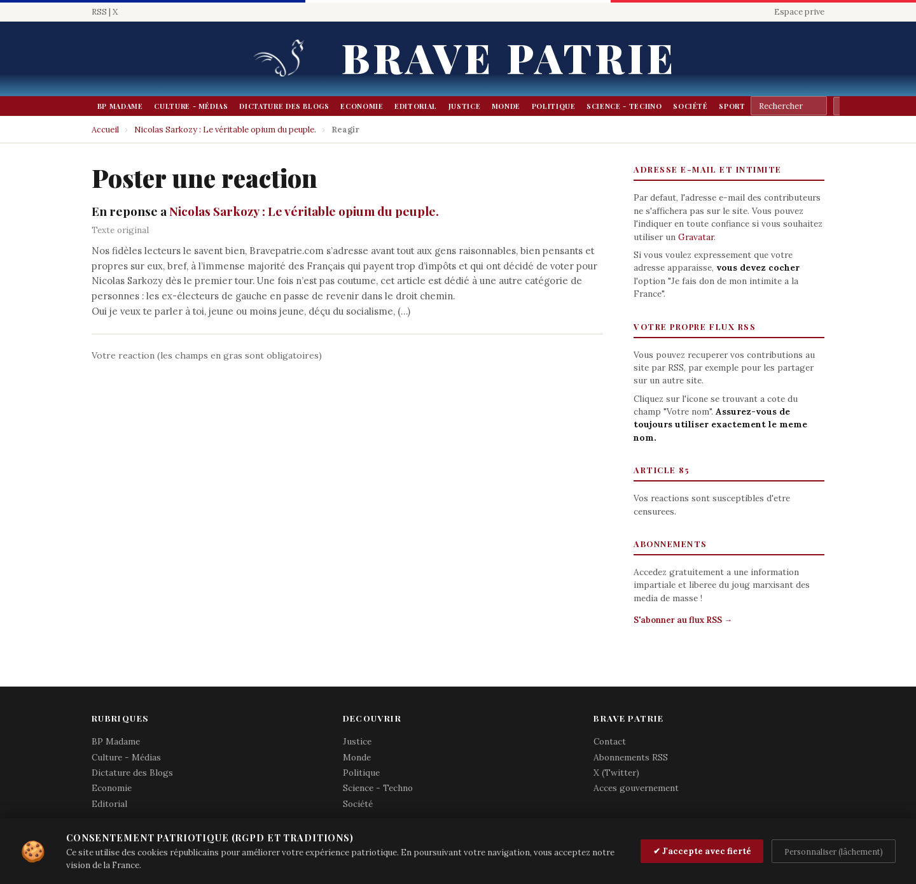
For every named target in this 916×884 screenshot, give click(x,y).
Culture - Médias (191, 106)
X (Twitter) (616, 772)
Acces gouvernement (636, 788)
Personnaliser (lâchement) (833, 851)
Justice (464, 106)
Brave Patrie (509, 57)
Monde (506, 106)
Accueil (105, 129)
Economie (361, 106)
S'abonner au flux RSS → (683, 620)
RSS (99, 11)
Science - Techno (624, 106)
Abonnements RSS (630, 757)
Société (690, 106)
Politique (554, 106)
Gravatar (696, 237)
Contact (609, 741)
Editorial (415, 106)
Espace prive (799, 11)
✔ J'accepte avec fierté (702, 851)
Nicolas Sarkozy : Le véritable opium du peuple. (225, 129)
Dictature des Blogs (284, 106)
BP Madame (120, 106)
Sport (732, 106)
